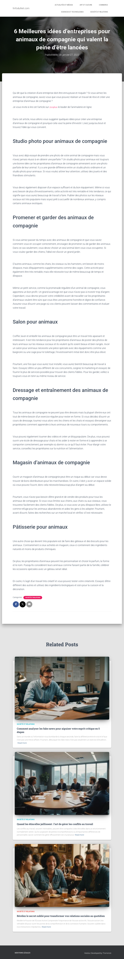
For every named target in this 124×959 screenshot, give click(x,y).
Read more (22, 743)
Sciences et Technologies (72, 12)
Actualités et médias (64, 5)
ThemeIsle (107, 953)
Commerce (103, 5)
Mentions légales (22, 953)
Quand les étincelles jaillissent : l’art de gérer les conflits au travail (55, 823)
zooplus (53, 106)
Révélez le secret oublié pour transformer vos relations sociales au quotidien (61, 915)
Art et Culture (86, 5)
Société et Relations (99, 12)
